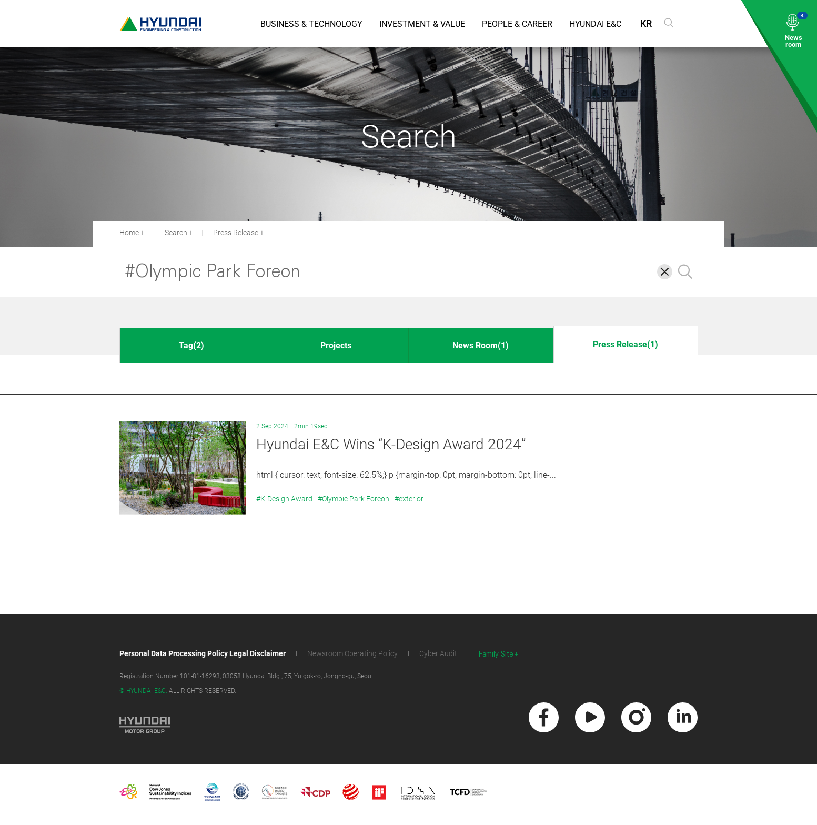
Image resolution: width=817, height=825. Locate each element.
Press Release (235, 232)
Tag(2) (191, 345)
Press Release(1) (625, 344)
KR (646, 23)
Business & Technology (311, 24)
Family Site (496, 654)
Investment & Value (422, 24)
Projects (335, 345)
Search (176, 232)
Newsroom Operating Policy (352, 653)
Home (129, 232)
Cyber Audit (438, 653)
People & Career (517, 24)
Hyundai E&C (595, 24)
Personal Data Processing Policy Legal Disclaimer (202, 653)
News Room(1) (480, 345)
